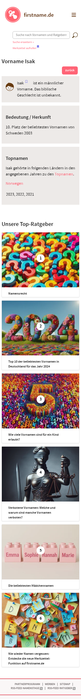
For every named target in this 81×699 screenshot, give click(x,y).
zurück (70, 70)
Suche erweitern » (23, 42)
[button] (73, 14)
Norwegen (14, 183)
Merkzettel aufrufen (26, 48)
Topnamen (64, 174)
